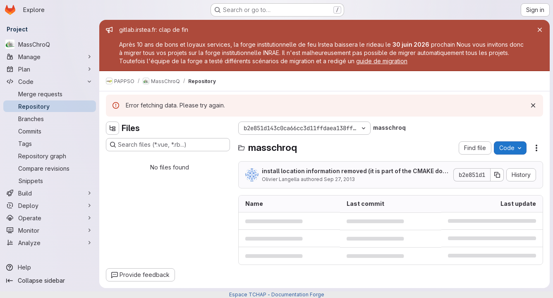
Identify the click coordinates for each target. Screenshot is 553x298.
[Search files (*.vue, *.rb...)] (168, 144)
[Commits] (49, 131)
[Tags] (49, 143)
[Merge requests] (49, 94)
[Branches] (49, 118)
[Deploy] (49, 205)
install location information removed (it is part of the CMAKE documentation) (354, 171)
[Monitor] (49, 230)
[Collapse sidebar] (49, 280)
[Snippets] (49, 180)
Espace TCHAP (247, 294)
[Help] (49, 267)
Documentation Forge (297, 294)
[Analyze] (49, 242)
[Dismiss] (533, 105)
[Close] (540, 30)
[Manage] (49, 56)
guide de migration (381, 60)
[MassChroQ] (49, 44)
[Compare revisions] (49, 168)
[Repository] (49, 106)
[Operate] (49, 218)
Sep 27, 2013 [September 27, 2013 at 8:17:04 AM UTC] (339, 179)
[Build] (49, 193)
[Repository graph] (49, 156)
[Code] (49, 81)
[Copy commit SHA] (497, 174)
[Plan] (49, 69)
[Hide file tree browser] (112, 128)
